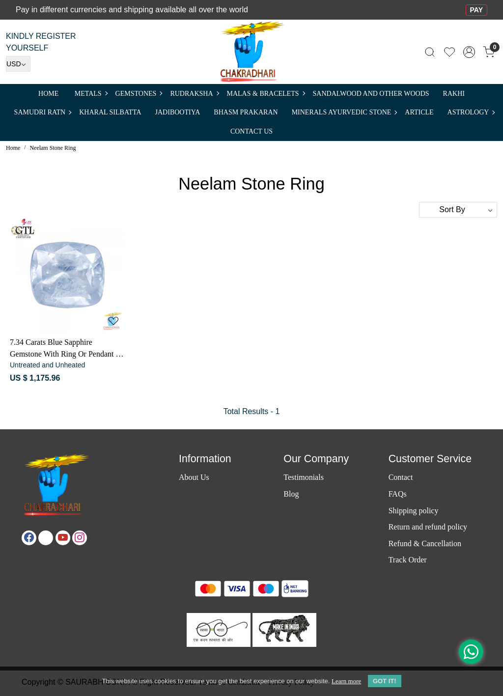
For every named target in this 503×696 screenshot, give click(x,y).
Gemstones (138, 93)
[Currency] (18, 64)
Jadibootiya (177, 112)
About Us (194, 477)
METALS (91, 93)
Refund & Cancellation (425, 543)
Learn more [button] (346, 681)
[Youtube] (63, 537)
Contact (401, 477)
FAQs (398, 494)
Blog (291, 494)
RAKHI (454, 93)
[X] (45, 537)
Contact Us (251, 131)
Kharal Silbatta (110, 112)
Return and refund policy (428, 527)
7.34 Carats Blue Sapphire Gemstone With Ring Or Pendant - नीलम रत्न (64, 349)
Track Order (408, 560)
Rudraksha (194, 93)
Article (419, 112)
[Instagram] (79, 537)
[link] (430, 52)
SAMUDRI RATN (42, 112)
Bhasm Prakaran (246, 112)
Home (48, 93)
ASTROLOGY (471, 112)
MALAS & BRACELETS (266, 93)
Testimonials (303, 477)
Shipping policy (414, 510)
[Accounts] (469, 52)
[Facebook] (29, 537)
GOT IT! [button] (384, 681)
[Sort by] (458, 210)
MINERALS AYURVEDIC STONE (344, 112)
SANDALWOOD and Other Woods (371, 93)
